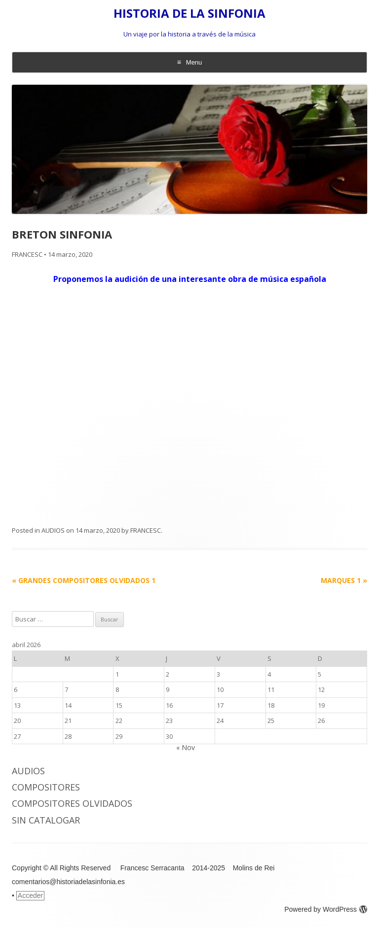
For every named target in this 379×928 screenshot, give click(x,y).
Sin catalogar (46, 820)
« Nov (185, 747)
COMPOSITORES (46, 787)
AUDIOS (53, 530)
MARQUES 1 (344, 580)
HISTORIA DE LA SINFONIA (189, 13)
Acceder (30, 895)
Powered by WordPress (325, 909)
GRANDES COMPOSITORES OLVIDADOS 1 (83, 580)
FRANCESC (27, 254)
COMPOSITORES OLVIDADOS (72, 803)
